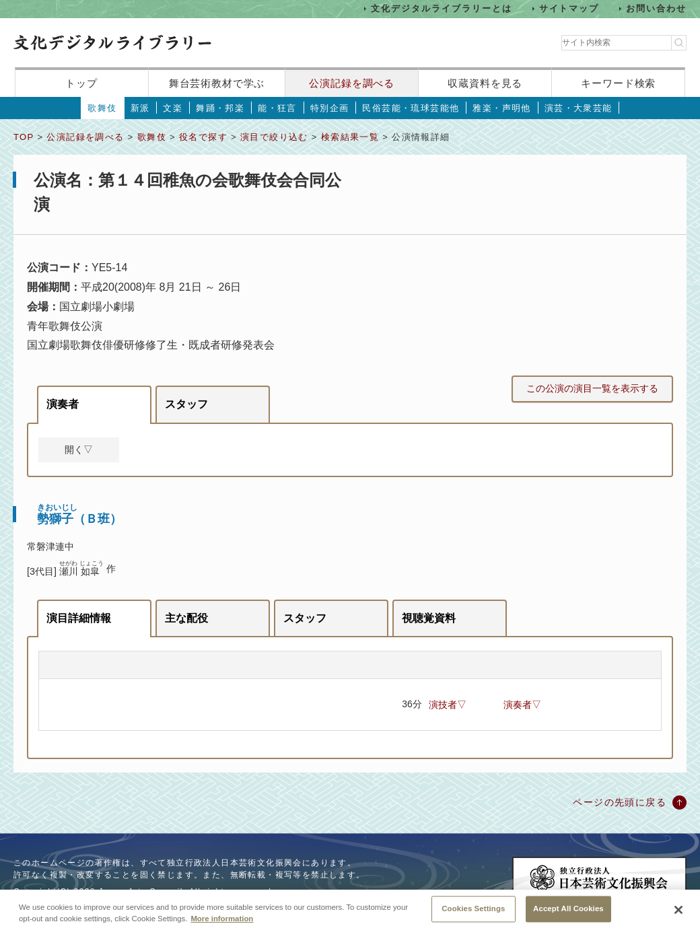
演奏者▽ (522, 704)
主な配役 (186, 618)
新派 (140, 108)
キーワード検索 (618, 83)
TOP (23, 137)
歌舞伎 (102, 108)
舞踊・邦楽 (220, 108)
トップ (81, 83)
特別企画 (329, 108)
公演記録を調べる (351, 83)
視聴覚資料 (429, 618)
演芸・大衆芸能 (578, 108)
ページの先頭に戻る (619, 802)
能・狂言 (277, 108)
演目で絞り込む (274, 137)
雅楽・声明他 (501, 108)
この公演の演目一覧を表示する (592, 388)
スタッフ (186, 404)
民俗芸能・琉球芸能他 (410, 108)
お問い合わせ (656, 8)
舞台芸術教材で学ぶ (217, 83)
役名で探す (203, 137)
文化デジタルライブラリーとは (441, 8)
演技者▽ (447, 704)
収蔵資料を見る (485, 83)
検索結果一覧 (350, 137)
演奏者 (62, 404)
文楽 (172, 108)
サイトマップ (569, 8)
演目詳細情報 (78, 618)
